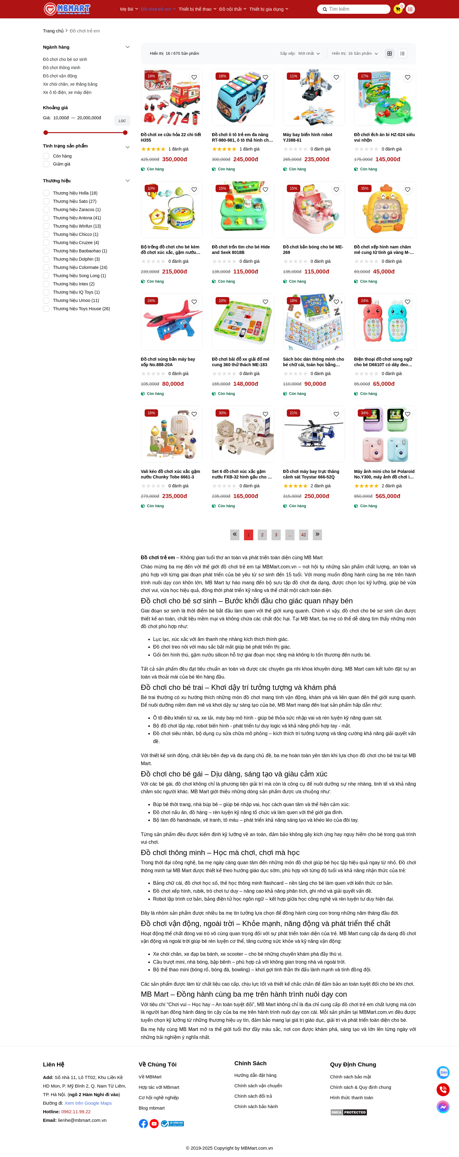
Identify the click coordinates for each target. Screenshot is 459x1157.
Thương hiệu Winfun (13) (77, 226)
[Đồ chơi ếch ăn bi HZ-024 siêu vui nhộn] (385, 97)
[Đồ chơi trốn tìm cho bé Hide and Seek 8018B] (243, 209)
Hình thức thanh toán (351, 1097)
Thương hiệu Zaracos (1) (77, 209)
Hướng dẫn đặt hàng (256, 1075)
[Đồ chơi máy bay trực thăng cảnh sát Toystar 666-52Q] (314, 434)
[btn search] (325, 9)
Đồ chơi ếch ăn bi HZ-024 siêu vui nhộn (384, 137)
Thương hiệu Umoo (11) (76, 300)
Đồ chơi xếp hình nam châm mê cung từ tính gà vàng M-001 (382, 249)
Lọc (122, 121)
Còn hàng (62, 156)
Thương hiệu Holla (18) (75, 193)
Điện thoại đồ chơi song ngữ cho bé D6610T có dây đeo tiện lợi (383, 362)
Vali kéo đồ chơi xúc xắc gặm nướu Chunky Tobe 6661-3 (170, 474)
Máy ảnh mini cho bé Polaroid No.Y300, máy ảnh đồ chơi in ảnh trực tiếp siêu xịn (384, 474)
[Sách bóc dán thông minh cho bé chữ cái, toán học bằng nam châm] (314, 322)
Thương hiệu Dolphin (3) (76, 259)
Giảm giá (61, 164)
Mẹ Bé (129, 9)
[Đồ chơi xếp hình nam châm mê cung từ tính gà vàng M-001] (385, 209)
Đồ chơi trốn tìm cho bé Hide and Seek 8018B (241, 249)
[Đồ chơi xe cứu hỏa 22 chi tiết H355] (172, 97)
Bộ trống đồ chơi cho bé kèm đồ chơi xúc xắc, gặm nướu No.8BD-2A (170, 249)
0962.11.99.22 (76, 1111)
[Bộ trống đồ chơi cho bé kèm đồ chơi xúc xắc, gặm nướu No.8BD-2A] (172, 209)
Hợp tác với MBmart (159, 1087)
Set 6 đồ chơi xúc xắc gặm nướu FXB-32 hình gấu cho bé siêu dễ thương (242, 474)
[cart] (398, 9)
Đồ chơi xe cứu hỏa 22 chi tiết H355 (171, 137)
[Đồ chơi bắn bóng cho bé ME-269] (314, 209)
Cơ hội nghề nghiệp (159, 1097)
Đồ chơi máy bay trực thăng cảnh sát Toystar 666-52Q (311, 474)
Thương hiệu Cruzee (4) (76, 242)
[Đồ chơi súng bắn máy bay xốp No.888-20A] (172, 322)
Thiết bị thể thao (198, 9)
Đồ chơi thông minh (61, 67)
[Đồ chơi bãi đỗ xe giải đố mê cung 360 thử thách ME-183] (243, 322)
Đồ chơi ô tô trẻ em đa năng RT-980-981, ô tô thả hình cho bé (242, 137)
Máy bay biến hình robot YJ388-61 (307, 137)
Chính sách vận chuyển (258, 1085)
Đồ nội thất (233, 9)
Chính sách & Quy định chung (360, 1087)
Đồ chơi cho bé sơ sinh (65, 59)
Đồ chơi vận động (60, 75)
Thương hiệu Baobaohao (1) (80, 250)
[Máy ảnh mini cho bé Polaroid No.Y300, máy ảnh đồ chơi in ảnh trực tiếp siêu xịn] (385, 434)
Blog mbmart (152, 1107)
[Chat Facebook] (443, 1107)
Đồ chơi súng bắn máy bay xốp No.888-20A (168, 362)
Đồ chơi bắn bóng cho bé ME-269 (313, 249)
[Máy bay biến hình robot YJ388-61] (314, 97)
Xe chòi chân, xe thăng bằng (70, 84)
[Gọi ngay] (443, 1090)
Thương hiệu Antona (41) (77, 217)
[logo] (67, 9)
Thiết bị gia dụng (269, 9)
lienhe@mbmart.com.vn (82, 1120)
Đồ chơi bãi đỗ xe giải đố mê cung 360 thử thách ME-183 (240, 362)
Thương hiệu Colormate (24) (80, 267)
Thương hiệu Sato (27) (75, 201)
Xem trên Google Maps (88, 1103)
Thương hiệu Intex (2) (74, 283)
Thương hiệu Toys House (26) (81, 308)
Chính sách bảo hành (256, 1106)
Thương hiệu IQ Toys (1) (76, 292)
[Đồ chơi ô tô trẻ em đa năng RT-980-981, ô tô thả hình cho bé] (243, 97)
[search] (354, 9)
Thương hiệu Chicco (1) (75, 234)
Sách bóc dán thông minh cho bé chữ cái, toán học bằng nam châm (313, 362)
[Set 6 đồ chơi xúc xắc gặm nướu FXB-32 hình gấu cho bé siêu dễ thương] (243, 434)
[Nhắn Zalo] (443, 1072)
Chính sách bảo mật (350, 1076)
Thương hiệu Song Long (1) (79, 275)
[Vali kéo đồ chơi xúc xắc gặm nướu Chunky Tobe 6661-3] (172, 434)
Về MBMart (150, 1076)
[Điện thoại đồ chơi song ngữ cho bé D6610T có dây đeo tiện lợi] (385, 322)
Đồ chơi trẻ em (158, 9)
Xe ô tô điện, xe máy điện (67, 92)
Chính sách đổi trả (253, 1096)
